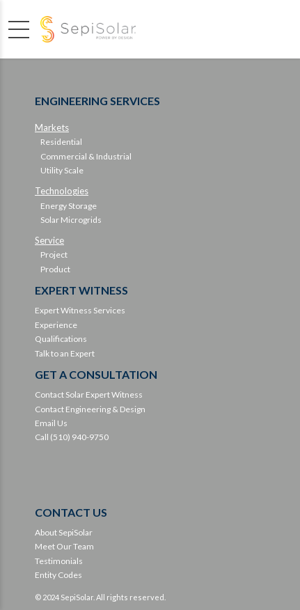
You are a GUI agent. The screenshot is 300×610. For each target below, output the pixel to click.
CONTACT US (71, 512)
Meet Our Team (64, 546)
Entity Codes (58, 575)
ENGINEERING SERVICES (97, 100)
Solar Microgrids (71, 219)
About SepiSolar (64, 532)
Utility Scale (62, 170)
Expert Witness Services (80, 310)
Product (55, 269)
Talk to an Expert (65, 353)
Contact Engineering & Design (90, 409)
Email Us (51, 423)
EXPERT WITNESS (81, 290)
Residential (61, 141)
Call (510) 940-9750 (72, 437)
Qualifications (61, 339)
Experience (56, 325)
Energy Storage (68, 206)
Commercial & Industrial (86, 156)
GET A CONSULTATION (96, 374)
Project (54, 254)
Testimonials (59, 561)
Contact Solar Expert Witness (89, 394)
